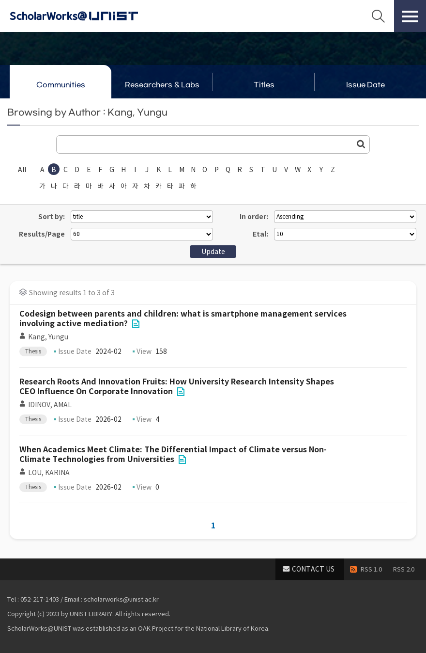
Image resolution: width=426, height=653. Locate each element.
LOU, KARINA (49, 472)
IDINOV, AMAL (50, 404)
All (22, 169)
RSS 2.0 (403, 569)
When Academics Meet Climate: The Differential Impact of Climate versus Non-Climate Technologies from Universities (173, 454)
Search (378, 16)
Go (361, 144)
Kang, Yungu (48, 337)
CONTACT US (313, 569)
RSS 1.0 (371, 569)
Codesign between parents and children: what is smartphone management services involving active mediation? (183, 319)
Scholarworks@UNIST (89, 16)
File (135, 323)
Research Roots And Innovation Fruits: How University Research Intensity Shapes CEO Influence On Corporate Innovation (176, 387)
